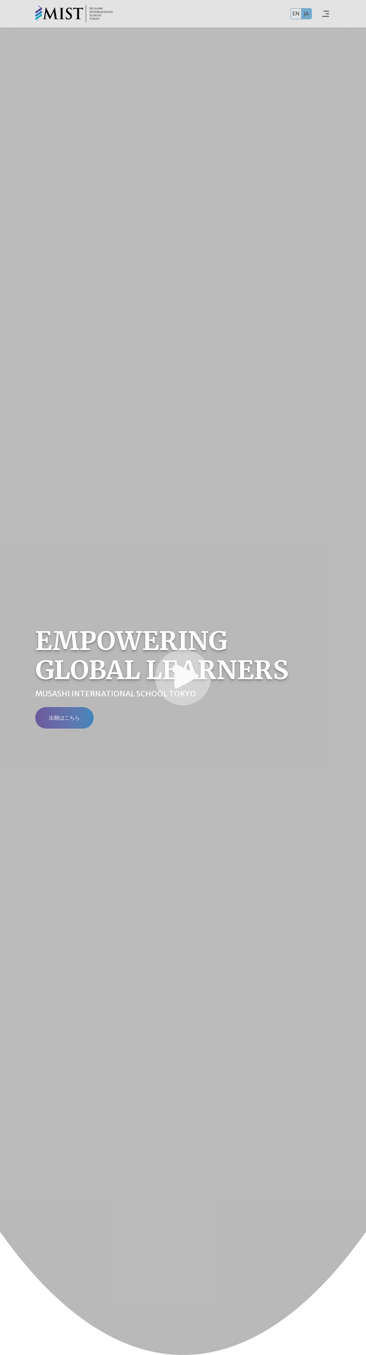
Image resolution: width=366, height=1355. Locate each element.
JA (306, 13)
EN (296, 13)
